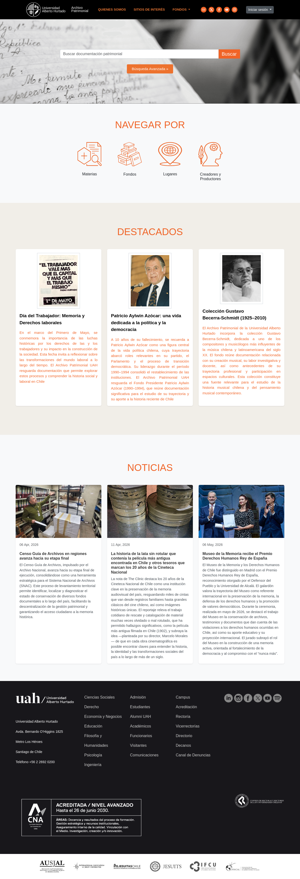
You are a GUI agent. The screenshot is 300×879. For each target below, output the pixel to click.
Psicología (93, 755)
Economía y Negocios (103, 716)
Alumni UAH (140, 716)
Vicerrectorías (187, 726)
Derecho (91, 707)
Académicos (140, 726)
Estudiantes (140, 707)
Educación (93, 726)
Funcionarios (141, 736)
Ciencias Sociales (99, 697)
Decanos (183, 745)
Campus (183, 697)
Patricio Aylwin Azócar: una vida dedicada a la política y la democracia (146, 322)
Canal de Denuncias (193, 755)
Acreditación (186, 707)
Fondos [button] (180, 9)
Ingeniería (92, 765)
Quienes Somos (112, 9)
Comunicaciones (144, 755)
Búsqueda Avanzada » (150, 69)
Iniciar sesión (258, 10)
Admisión (138, 697)
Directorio (184, 736)
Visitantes (138, 745)
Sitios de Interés (149, 9)
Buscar (229, 54)
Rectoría (183, 716)
